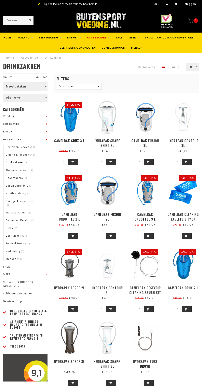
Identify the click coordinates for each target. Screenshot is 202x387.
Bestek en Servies (20, 147)
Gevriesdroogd (113, 47)
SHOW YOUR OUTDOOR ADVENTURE (169, 37)
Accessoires (97, 37)
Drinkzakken (17, 162)
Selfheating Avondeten (78, 47)
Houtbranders (18, 193)
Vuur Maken (16, 235)
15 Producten (146, 67)
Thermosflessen (19, 170)
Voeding (23, 37)
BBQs (11, 228)
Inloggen (190, 4)
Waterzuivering (18, 212)
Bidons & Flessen (20, 154)
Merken (137, 47)
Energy (72, 37)
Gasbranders (17, 177)
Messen (14, 258)
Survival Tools (18, 243)
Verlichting (15, 251)
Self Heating (48, 37)
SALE (119, 37)
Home (7, 37)
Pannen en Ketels (20, 220)
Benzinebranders (19, 185)
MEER (132, 37)
